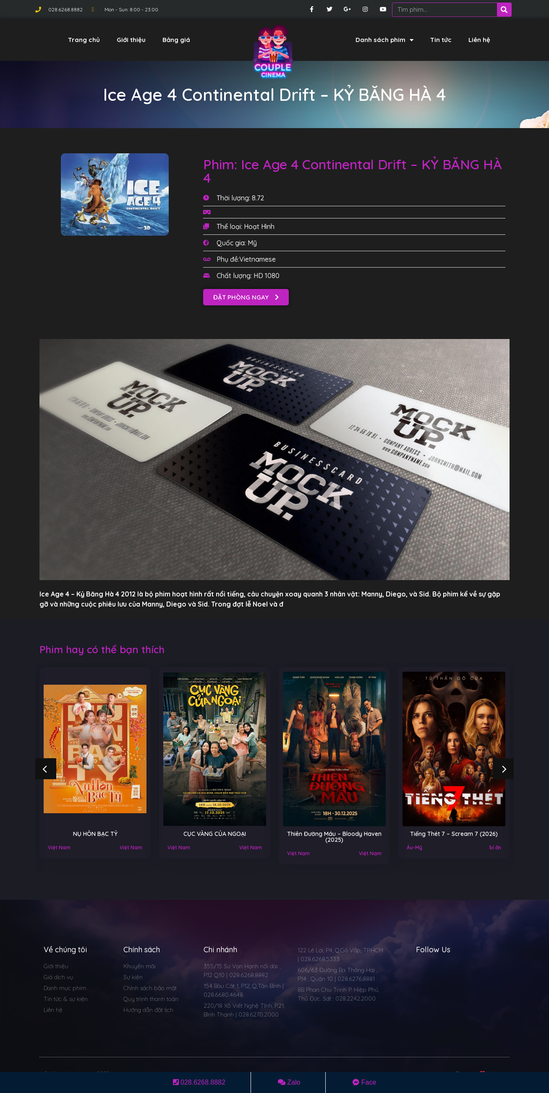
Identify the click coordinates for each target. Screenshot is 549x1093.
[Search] (504, 9)
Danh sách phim (384, 40)
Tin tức (441, 40)
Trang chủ (84, 40)
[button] (246, 297)
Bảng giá (176, 40)
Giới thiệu (131, 40)
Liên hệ (479, 40)
